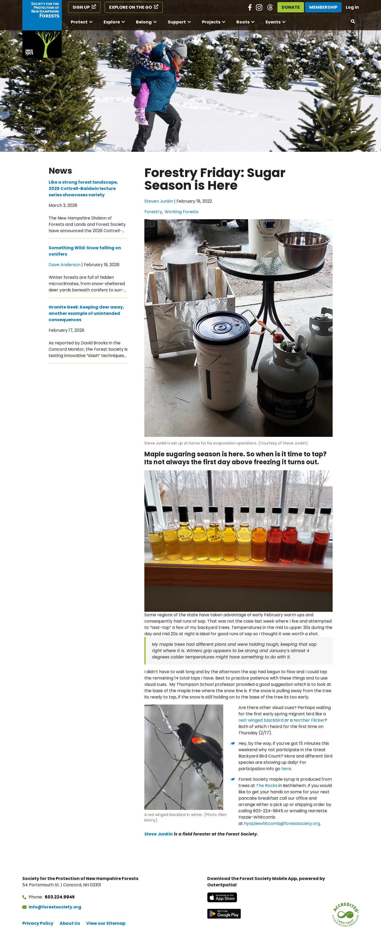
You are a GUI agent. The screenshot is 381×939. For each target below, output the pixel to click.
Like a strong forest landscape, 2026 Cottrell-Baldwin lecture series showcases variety (83, 188)
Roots (243, 22)
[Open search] (353, 21)
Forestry (153, 212)
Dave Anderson (64, 265)
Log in (352, 7)
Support (177, 22)
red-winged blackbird (260, 720)
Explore (112, 22)
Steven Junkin (158, 201)
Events (273, 22)
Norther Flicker (309, 720)
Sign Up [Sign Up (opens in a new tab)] (81, 7)
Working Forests (181, 212)
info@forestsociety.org (55, 907)
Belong (144, 22)
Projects (211, 22)
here (286, 769)
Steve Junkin (158, 834)
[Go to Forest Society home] (42, 29)
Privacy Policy (37, 923)
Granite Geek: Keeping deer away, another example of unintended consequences (86, 313)
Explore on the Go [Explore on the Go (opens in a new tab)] (130, 7)
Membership (323, 7)
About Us (70, 923)
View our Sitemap (105, 923)
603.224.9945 (60, 897)
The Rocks (266, 785)
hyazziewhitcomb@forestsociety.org (282, 823)
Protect (79, 22)
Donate (291, 7)
